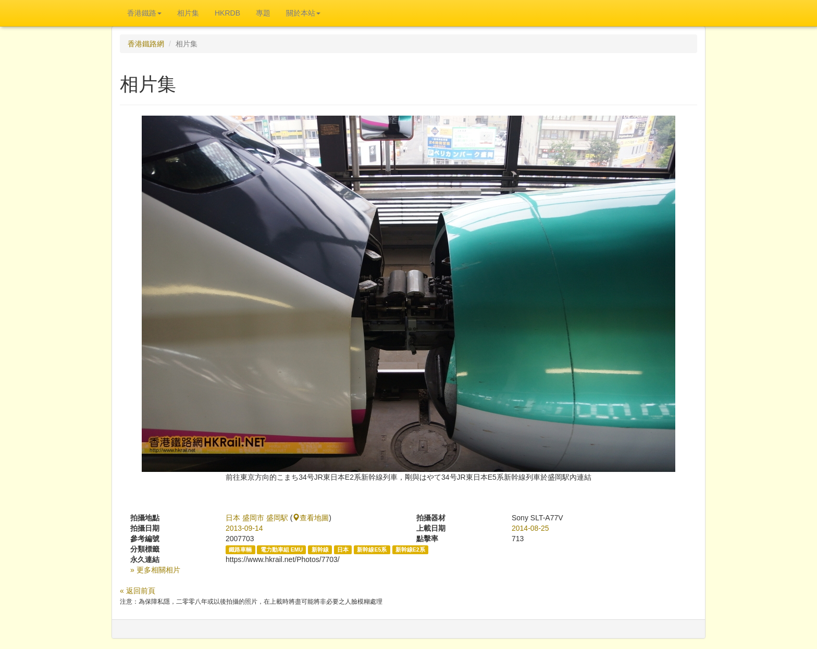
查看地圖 (310, 518)
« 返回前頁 (137, 590)
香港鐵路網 (146, 44)
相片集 (188, 13)
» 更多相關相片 (155, 570)
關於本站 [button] (303, 13)
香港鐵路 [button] (144, 13)
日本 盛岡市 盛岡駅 (257, 518)
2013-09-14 (244, 528)
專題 (263, 13)
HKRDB (227, 13)
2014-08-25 (530, 528)
